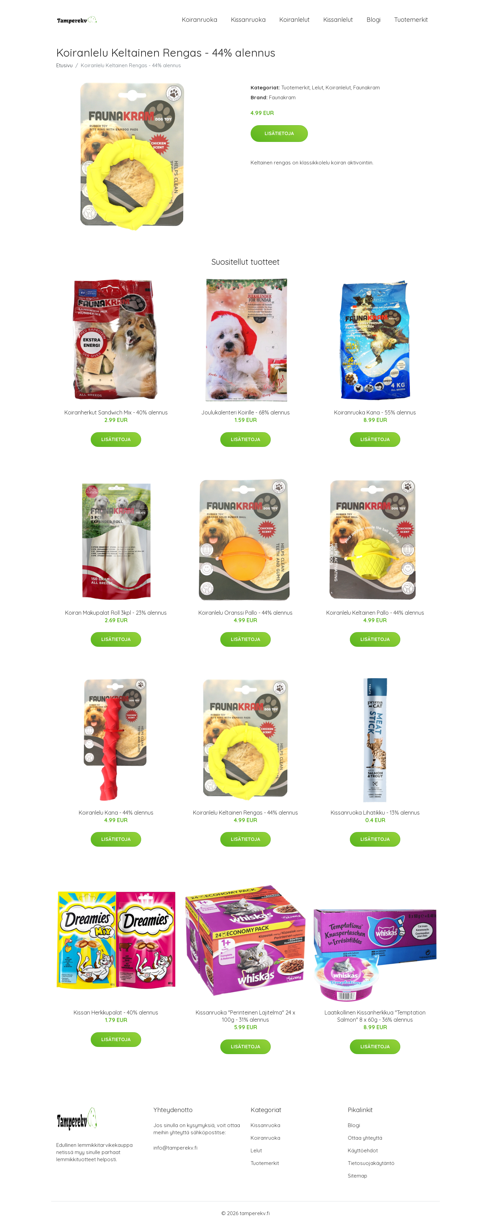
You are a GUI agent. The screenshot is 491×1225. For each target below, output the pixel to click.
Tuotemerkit (411, 20)
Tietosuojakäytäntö (371, 1163)
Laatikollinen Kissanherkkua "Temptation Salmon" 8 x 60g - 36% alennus (375, 1016)
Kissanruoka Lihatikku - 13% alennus (375, 812)
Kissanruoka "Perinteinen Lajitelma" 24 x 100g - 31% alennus (245, 1016)
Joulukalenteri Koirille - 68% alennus (245, 412)
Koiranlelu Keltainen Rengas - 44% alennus (245, 812)
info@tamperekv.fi (175, 1147)
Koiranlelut (294, 20)
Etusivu (64, 65)
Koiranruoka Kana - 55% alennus (375, 412)
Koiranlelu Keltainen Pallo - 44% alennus (375, 612)
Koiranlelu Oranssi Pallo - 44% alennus (245, 612)
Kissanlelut (338, 20)
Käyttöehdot (363, 1150)
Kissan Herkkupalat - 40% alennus (116, 1012)
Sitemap (357, 1175)
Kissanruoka (248, 20)
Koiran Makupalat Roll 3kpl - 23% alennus (116, 612)
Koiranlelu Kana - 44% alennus (116, 812)
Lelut (317, 87)
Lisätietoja (279, 133)
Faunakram (366, 87)
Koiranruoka (199, 20)
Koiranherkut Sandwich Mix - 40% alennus (116, 412)
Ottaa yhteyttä (365, 1138)
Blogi (374, 20)
